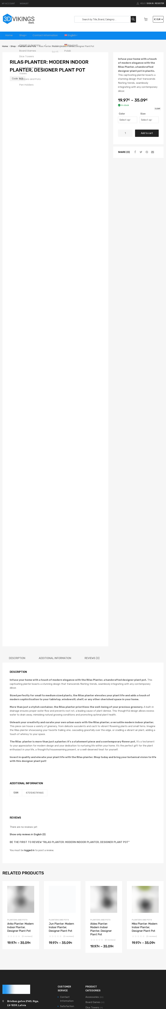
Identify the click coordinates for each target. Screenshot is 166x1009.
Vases (88, 983)
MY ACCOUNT (8, 3)
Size (143, 113)
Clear (157, 109)
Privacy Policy (68, 972)
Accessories (92, 934)
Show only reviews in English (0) (28, 772)
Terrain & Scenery (95, 974)
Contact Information (48, 35)
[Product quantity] (125, 133)
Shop (24, 35)
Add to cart (147, 133)
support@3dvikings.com (22, 949)
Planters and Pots (27, 46)
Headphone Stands (96, 950)
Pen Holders (92, 959)
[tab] (17, 595)
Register (159, 3)
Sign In (150, 3)
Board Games (92, 940)
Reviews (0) (92, 595)
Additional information (55, 595)
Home (9, 35)
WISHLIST (24, 3)
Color (122, 113)
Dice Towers (92, 945)
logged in (29, 788)
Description (17, 595)
